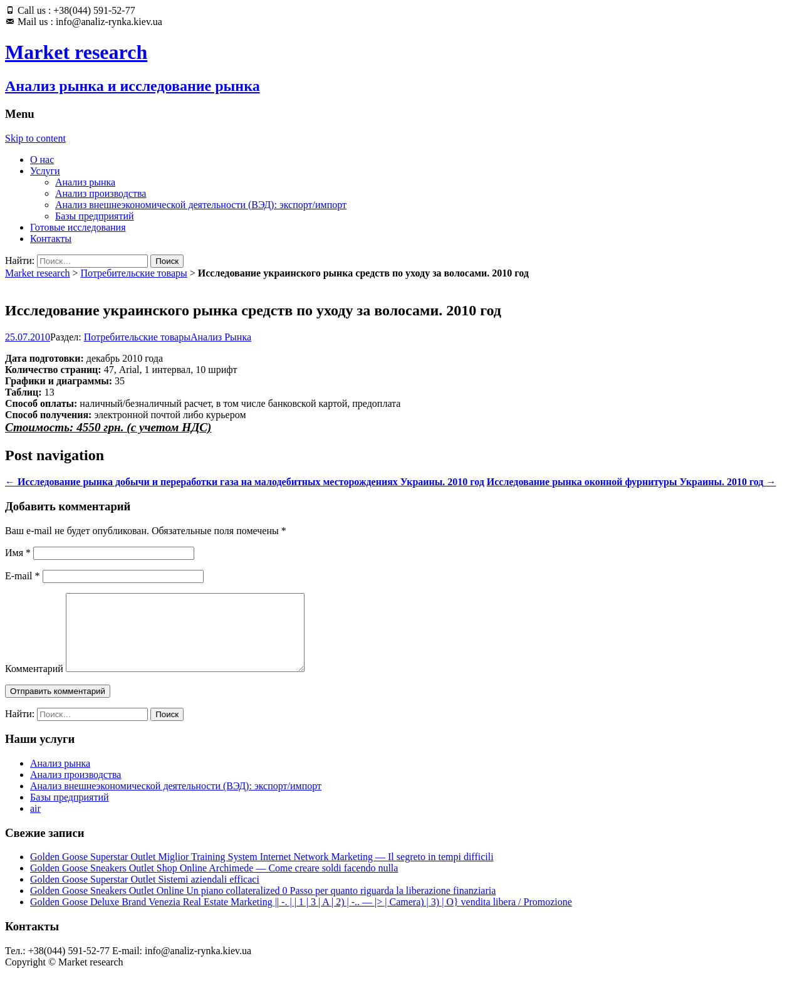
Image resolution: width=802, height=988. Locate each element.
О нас (42, 159)
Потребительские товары (134, 273)
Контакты (50, 238)
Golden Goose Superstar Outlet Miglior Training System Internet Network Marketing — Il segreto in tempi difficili (262, 871)
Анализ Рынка (220, 337)
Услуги (45, 171)
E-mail (22, 575)
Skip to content (35, 138)
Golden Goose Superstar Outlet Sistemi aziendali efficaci (144, 894)
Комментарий (34, 683)
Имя (18, 552)
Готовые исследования (78, 227)
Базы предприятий (94, 216)
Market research (37, 273)
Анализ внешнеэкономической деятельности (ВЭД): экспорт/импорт (200, 204)
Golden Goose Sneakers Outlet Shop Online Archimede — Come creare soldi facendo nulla (214, 883)
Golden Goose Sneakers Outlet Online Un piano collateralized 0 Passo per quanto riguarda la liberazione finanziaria (263, 905)
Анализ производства (100, 193)
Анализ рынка (85, 182)
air (35, 823)
